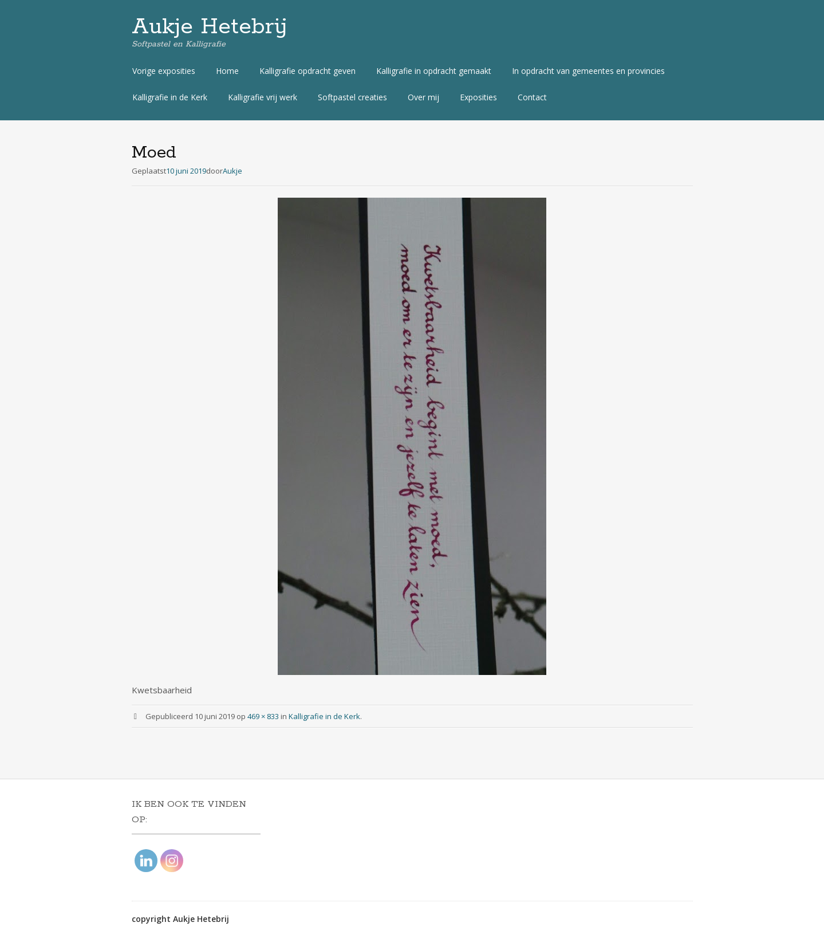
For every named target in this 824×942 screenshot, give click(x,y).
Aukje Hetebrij (209, 27)
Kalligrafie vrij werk (262, 97)
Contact (532, 97)
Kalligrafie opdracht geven (307, 70)
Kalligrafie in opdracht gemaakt (433, 70)
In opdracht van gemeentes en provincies (588, 70)
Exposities (478, 97)
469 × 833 (263, 716)
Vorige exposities (163, 70)
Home (227, 70)
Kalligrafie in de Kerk (169, 97)
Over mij (423, 97)
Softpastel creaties (352, 97)
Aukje (232, 171)
